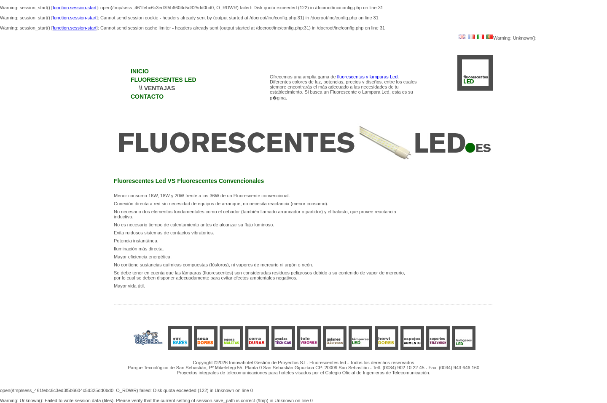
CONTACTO (147, 96)
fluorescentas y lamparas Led (367, 76)
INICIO (140, 71)
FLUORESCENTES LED (163, 79)
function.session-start (75, 7)
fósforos (219, 264)
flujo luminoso (258, 224)
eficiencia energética (149, 256)
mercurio (270, 264)
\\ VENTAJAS (157, 88)
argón (290, 264)
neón (307, 264)
